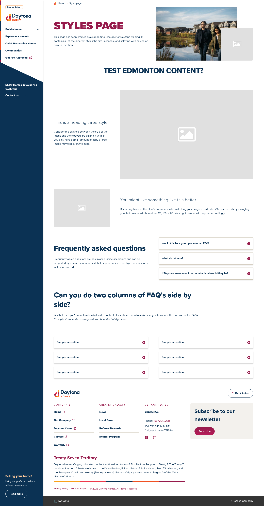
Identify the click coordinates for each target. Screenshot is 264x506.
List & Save (106, 420)
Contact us (12, 95)
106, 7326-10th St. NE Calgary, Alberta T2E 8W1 (159, 428)
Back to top (240, 393)
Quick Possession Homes (20, 43)
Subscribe (205, 431)
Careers (60, 437)
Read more (16, 494)
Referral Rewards (110, 428)
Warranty (61, 445)
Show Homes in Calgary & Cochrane (21, 87)
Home (61, 3)
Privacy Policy (61, 488)
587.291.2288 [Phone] (162, 421)
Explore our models (17, 36)
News (102, 412)
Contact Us (152, 412)
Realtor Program (109, 437)
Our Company (64, 420)
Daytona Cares (65, 428)
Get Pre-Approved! (18, 58)
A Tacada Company (242, 501)
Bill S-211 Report (79, 488)
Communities (13, 50)
